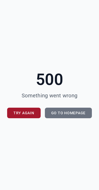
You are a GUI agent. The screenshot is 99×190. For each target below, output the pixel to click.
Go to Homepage (68, 113)
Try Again (23, 113)
